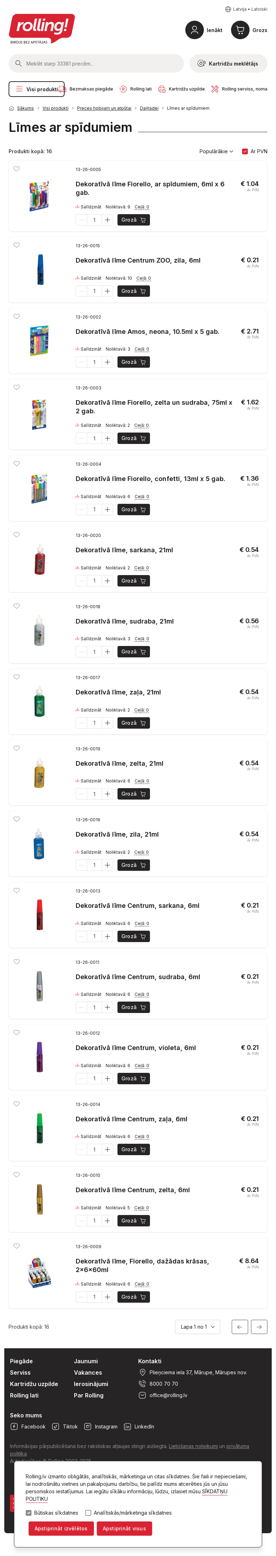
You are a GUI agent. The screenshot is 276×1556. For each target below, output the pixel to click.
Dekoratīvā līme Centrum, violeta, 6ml (136, 1047)
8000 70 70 (158, 1384)
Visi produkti (36, 89)
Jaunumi (86, 1361)
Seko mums (26, 1415)
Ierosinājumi (91, 1383)
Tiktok (64, 1426)
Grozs (259, 30)
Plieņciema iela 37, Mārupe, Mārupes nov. (192, 1372)
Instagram (100, 1426)
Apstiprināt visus (124, 1528)
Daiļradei (149, 108)
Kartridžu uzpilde (34, 1383)
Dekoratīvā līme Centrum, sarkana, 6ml (138, 905)
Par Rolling (89, 1395)
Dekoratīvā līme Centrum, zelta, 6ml (133, 1190)
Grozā (134, 219)
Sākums (25, 108)
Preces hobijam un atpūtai (104, 108)
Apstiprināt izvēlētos (61, 1528)
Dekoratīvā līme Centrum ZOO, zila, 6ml (138, 260)
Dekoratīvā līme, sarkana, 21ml (124, 550)
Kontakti (149, 1361)
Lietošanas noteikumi (193, 1446)
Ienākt (214, 30)
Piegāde (21, 1361)
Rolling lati (24, 1395)
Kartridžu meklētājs (227, 63)
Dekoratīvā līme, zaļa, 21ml (118, 692)
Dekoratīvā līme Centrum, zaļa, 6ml (131, 1119)
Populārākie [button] (217, 151)
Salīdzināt (88, 207)
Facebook (28, 1426)
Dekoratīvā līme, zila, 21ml (117, 834)
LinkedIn (138, 1426)
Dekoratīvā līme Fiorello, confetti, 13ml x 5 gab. (150, 478)
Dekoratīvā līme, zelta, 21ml (120, 763)
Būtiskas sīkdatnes (56, 1513)
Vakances (88, 1372)
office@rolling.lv (162, 1395)
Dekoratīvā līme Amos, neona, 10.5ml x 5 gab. (148, 331)
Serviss (20, 1372)
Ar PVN (259, 151)
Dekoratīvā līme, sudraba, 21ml (125, 621)
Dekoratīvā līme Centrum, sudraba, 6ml (138, 977)
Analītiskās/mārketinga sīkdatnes (133, 1513)
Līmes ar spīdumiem (188, 108)
